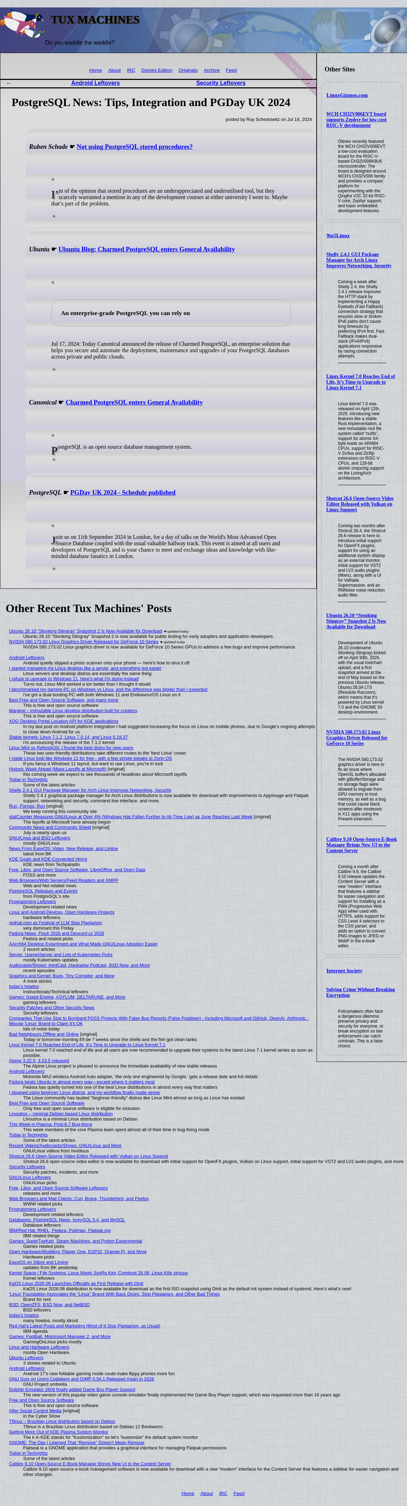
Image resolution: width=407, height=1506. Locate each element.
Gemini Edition (156, 70)
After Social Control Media (35, 1410)
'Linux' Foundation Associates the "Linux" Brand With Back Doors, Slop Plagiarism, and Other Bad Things (114, 1294)
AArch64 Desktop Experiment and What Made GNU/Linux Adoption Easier (83, 944)
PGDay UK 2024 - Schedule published (122, 492)
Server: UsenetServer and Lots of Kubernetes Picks (61, 954)
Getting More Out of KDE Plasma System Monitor (58, 1432)
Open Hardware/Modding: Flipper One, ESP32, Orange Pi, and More (78, 1251)
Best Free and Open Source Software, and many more (63, 700)
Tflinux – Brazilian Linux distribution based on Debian (62, 1421)
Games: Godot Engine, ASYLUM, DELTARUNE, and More (67, 997)
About (114, 70)
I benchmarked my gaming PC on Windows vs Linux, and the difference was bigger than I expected (108, 689)
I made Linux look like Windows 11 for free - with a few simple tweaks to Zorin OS (90, 758)
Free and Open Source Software (41, 1400)
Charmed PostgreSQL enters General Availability (134, 402)
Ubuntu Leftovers (26, 1357)
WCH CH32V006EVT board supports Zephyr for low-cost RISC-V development (356, 119)
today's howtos (24, 986)
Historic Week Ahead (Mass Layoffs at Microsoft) (57, 769)
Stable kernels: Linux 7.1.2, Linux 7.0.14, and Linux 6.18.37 (68, 737)
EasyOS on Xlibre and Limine (38, 1262)
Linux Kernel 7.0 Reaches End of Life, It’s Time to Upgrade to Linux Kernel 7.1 (360, 382)
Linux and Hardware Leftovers (39, 1347)
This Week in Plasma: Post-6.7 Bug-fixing (50, 1124)
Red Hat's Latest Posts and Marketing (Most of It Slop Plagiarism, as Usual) (84, 1325)
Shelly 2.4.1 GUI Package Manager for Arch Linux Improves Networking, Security (358, 260)
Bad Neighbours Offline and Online (44, 1034)
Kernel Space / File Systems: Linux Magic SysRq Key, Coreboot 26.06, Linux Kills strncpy (98, 1272)
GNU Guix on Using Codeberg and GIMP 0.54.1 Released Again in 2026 (81, 1379)
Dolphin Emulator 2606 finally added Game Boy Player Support (72, 1389)
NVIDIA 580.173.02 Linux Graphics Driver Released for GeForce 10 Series (356, 737)
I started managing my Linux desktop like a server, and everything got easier (85, 668)
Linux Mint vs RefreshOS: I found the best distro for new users (71, 747)
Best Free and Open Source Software (46, 1103)
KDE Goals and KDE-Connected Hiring (48, 859)
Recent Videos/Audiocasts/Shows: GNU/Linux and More (65, 1145)
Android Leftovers (95, 83)
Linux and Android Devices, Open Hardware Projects (62, 912)
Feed (231, 70)
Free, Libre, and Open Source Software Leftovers (58, 1188)
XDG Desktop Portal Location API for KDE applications (64, 721)
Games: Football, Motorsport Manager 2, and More (60, 1336)
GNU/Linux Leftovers (30, 1177)
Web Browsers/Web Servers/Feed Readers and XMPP (64, 880)
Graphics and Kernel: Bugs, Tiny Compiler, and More (62, 975)
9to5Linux (338, 235)
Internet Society (345, 970)
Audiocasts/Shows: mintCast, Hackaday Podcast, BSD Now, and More (79, 965)
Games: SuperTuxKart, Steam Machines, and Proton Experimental (75, 1241)
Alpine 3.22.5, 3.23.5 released (39, 1060)
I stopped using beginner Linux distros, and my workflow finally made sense (84, 1092)
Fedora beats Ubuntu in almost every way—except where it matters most (82, 1082)
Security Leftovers (221, 83)
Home (95, 70)
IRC (131, 70)
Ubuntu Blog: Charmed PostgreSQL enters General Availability (147, 249)
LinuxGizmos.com (347, 95)
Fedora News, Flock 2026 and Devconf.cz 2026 (56, 933)
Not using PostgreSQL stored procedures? (135, 146)
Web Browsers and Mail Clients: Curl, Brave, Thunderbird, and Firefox (79, 1198)
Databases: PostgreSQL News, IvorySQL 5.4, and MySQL (67, 1219)
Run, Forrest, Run (27, 806)
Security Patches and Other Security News (52, 1007)
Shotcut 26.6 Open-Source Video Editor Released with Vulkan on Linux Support (360, 504)
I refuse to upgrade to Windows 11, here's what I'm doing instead (74, 678)
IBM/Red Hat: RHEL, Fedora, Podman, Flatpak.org (60, 1230)
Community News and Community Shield (50, 827)
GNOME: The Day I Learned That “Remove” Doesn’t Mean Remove (77, 1442)
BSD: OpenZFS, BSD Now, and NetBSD (49, 1304)
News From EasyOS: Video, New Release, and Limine (63, 848)
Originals (188, 70)
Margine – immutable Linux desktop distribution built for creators (73, 710)
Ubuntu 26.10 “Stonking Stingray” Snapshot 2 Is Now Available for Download (356, 621)
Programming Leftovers (32, 901)
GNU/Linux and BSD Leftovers (40, 838)
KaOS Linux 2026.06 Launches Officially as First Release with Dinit (76, 1283)
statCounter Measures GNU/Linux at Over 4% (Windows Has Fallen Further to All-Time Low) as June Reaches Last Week (131, 816)
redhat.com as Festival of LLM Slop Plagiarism (55, 922)
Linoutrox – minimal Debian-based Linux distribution (61, 1113)
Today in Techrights (28, 779)
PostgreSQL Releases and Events (43, 891)
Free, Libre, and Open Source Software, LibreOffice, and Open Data (77, 869)
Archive (212, 70)
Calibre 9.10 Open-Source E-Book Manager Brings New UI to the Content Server (361, 845)
